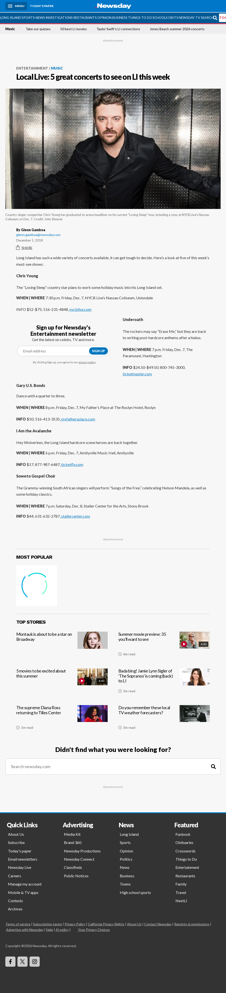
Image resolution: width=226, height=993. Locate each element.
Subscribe (16, 842)
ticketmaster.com (137, 373)
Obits (173, 17)
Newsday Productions (82, 850)
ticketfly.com (71, 464)
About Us (16, 833)
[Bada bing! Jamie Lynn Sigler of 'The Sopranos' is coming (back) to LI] (164, 682)
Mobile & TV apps (23, 892)
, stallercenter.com (75, 515)
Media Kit (72, 833)
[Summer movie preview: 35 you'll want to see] (164, 645)
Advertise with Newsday (24, 929)
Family (181, 883)
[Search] (213, 766)
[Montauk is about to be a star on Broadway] (62, 645)
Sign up (98, 350)
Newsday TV (189, 17)
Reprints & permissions (191, 924)
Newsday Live (19, 867)
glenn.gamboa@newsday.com (38, 234)
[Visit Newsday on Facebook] (10, 961)
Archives (15, 908)
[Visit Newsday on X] (22, 961)
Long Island (10, 17)
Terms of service (17, 924)
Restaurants (85, 17)
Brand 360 (72, 842)
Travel (180, 892)
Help (49, 929)
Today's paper (19, 850)
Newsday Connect (79, 858)
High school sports (135, 892)
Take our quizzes (38, 28)
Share (24, 247)
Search (207, 17)
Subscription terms (47, 924)
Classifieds (73, 867)
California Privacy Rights (106, 924)
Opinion (104, 17)
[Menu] (16, 6)
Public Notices (76, 875)
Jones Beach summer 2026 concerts (177, 28)
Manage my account (25, 883)
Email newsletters (22, 858)
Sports (28, 17)
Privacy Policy (75, 924)
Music (10, 28)
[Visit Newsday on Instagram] (35, 961)
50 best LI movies (73, 28)
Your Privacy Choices (93, 929)
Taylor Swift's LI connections (118, 28)
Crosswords (185, 850)
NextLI (181, 900)
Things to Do (140, 17)
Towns (125, 883)
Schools (160, 17)
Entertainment (32, 67)
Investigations (59, 17)
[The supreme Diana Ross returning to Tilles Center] (62, 719)
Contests (15, 900)
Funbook (182, 833)
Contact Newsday (158, 924)
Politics (126, 858)
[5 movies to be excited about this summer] (62, 682)
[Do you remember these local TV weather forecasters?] (164, 719)
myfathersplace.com (77, 418)
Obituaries (184, 842)
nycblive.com (80, 309)
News (40, 17)
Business (120, 17)
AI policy (62, 929)
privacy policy (87, 362)
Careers (14, 875)
